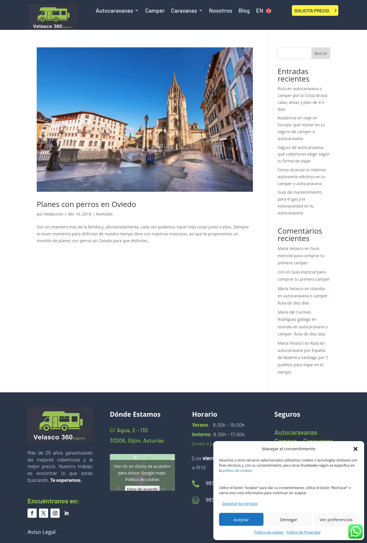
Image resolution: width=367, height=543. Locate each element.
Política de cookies (269, 532)
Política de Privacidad (303, 532)
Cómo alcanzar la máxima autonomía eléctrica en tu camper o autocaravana (302, 176)
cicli (281, 272)
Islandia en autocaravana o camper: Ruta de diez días (303, 296)
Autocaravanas (114, 11)
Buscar (321, 53)
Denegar (288, 519)
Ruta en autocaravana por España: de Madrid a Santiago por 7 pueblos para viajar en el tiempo (303, 357)
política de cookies (237, 470)
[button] (355, 449)
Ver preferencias (336, 519)
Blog (244, 11)
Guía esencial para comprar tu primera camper (301, 255)
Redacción (53, 214)
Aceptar (241, 519)
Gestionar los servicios (240, 503)
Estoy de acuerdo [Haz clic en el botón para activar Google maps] (142, 488)
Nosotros (220, 11)
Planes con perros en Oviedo (86, 204)
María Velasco (290, 248)
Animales (104, 214)
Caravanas (184, 11)
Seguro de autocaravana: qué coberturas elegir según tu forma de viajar (304, 154)
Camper (155, 11)
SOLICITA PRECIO (311, 10)
